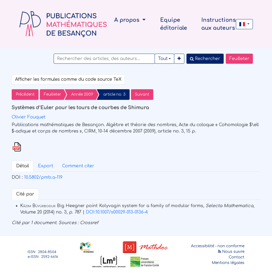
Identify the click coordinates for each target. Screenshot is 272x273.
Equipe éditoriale (173, 24)
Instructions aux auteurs (218, 24)
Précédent (25, 94)
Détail (22, 166)
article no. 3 (114, 94)
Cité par (25, 194)
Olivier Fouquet (28, 117)
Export (45, 166)
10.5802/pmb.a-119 (43, 177)
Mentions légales (228, 263)
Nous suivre (231, 252)
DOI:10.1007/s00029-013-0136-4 (117, 212)
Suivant (142, 94)
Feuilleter (239, 58)
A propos (127, 20)
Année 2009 (82, 94)
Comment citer (78, 166)
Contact (236, 257)
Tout (163, 58)
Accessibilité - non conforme (217, 246)
